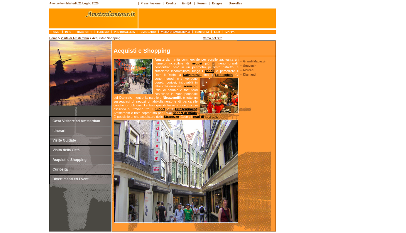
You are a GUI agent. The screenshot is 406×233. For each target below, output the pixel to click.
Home (56, 31)
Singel (160, 109)
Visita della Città (66, 150)
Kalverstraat (192, 74)
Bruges (217, 3)
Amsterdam (57, 3)
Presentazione (150, 3)
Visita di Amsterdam (175, 31)
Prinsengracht (186, 109)
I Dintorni (201, 31)
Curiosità (60, 169)
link (217, 31)
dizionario (148, 31)
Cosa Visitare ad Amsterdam (76, 121)
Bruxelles (235, 3)
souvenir (190, 86)
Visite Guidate (64, 140)
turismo (102, 31)
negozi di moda (185, 113)
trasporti (84, 31)
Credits (171, 3)
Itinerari (59, 131)
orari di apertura (205, 116)
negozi (197, 63)
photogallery (124, 31)
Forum (202, 3)
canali (209, 71)
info (68, 31)
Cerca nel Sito (212, 38)
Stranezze (171, 116)
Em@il (186, 3)
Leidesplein (224, 74)
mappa (230, 31)
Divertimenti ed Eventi (71, 179)
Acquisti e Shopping (70, 160)
